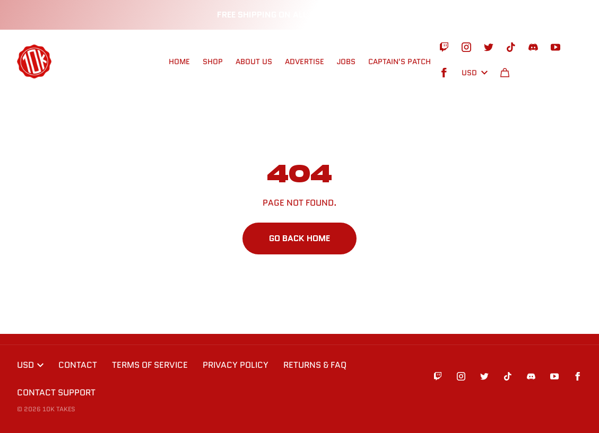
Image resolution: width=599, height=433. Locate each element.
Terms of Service (150, 365)
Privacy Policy (235, 365)
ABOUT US (254, 61)
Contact (77, 365)
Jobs (346, 61)
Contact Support (56, 392)
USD (475, 72)
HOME (179, 61)
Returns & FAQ (314, 365)
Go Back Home (299, 238)
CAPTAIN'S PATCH (399, 61)
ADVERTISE (304, 61)
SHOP (213, 61)
